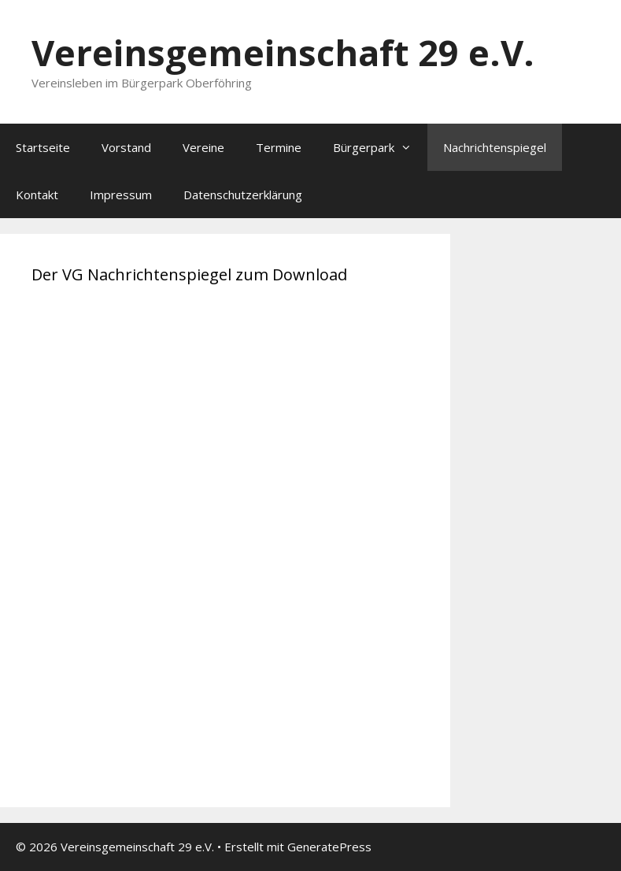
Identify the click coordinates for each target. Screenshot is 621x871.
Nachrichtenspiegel (494, 147)
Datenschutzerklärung (242, 194)
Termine (278, 147)
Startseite (43, 147)
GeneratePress (329, 846)
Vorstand (126, 147)
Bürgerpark (380, 147)
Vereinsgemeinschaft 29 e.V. (282, 52)
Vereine (203, 147)
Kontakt (37, 194)
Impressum (121, 194)
